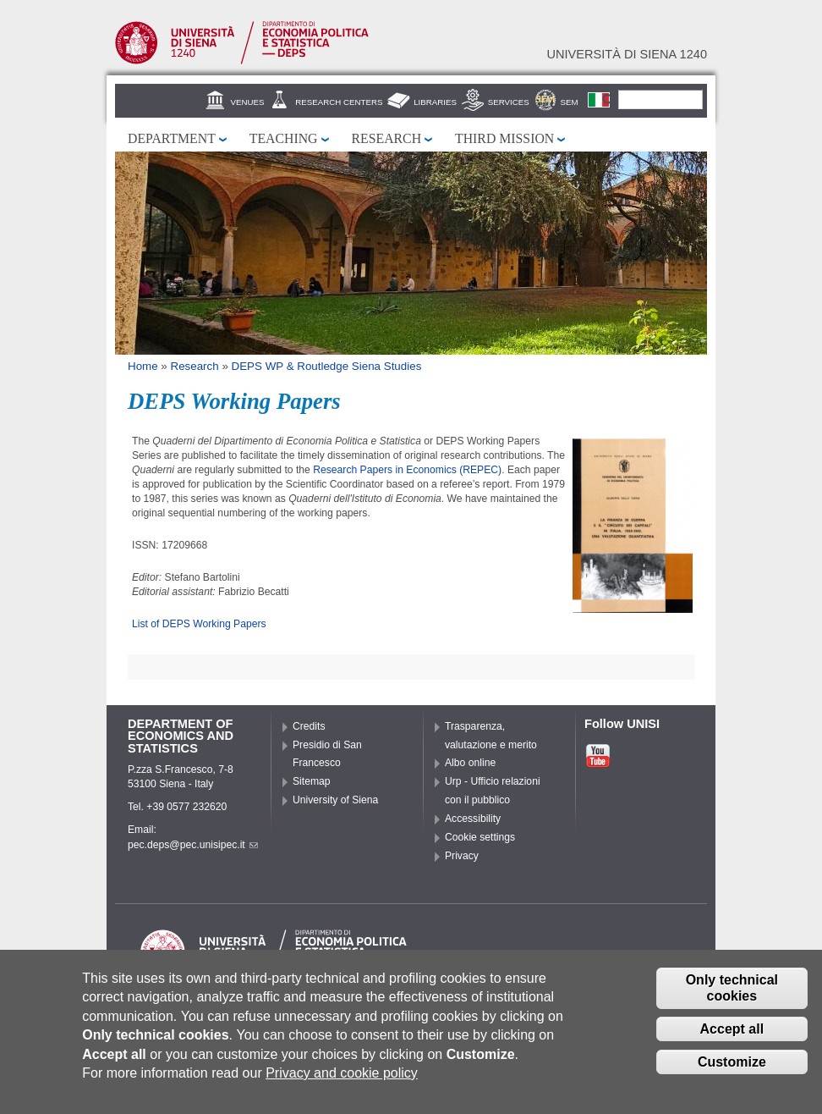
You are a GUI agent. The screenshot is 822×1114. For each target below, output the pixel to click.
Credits (309, 726)
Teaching (283, 138)
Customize (732, 1071)
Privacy (462, 856)
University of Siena (335, 800)
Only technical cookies (732, 997)
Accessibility (473, 818)
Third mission (504, 138)
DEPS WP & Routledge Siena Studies (327, 366)
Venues (248, 102)
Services (508, 102)
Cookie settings (480, 837)
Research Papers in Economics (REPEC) (407, 470)
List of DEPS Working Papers (199, 624)
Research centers (338, 102)
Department (172, 138)
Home (143, 366)
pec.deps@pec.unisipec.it (193, 845)
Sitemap (312, 781)
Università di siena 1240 (626, 54)
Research (387, 138)
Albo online (470, 763)
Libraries (435, 102)
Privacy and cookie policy (342, 1082)
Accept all (732, 1038)
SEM (569, 102)
